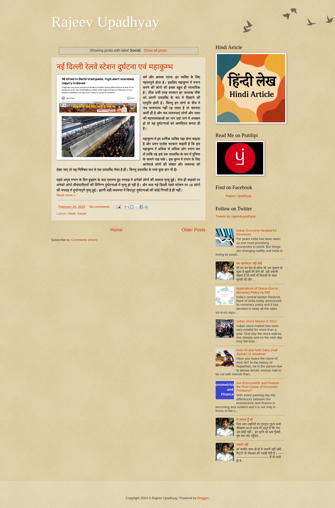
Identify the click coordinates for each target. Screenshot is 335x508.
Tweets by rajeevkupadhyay (236, 216)
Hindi (71, 213)
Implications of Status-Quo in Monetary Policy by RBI (257, 290)
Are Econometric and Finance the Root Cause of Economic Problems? (257, 387)
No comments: (100, 207)
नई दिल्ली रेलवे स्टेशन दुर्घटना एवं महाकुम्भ (115, 66)
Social (81, 213)
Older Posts (193, 229)
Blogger (203, 498)
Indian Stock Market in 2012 (256, 321)
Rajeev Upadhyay (105, 21)
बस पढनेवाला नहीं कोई (249, 263)
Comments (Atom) (84, 240)
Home (116, 229)
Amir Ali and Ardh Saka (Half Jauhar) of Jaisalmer (256, 352)
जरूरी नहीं (242, 445)
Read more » (66, 195)
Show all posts (155, 50)
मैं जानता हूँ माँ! (244, 420)
